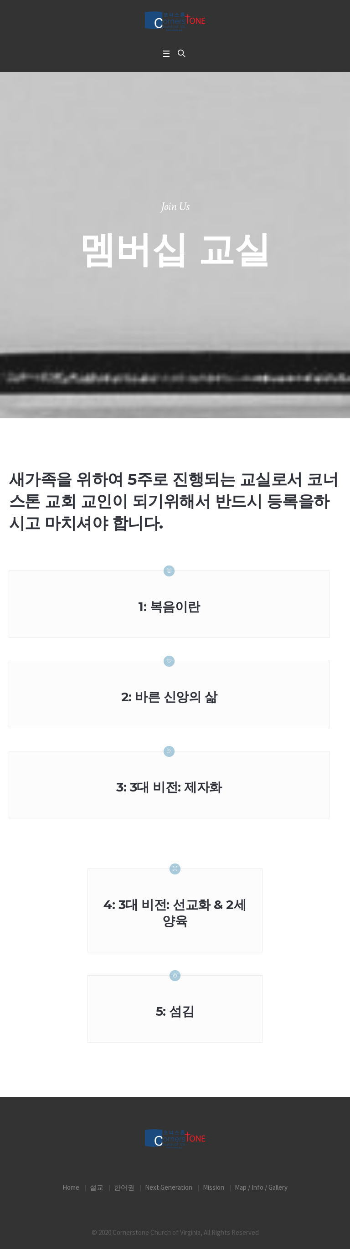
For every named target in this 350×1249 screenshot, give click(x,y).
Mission (213, 1187)
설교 (96, 1187)
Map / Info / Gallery (261, 1187)
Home (70, 1187)
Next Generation (168, 1187)
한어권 (124, 1187)
